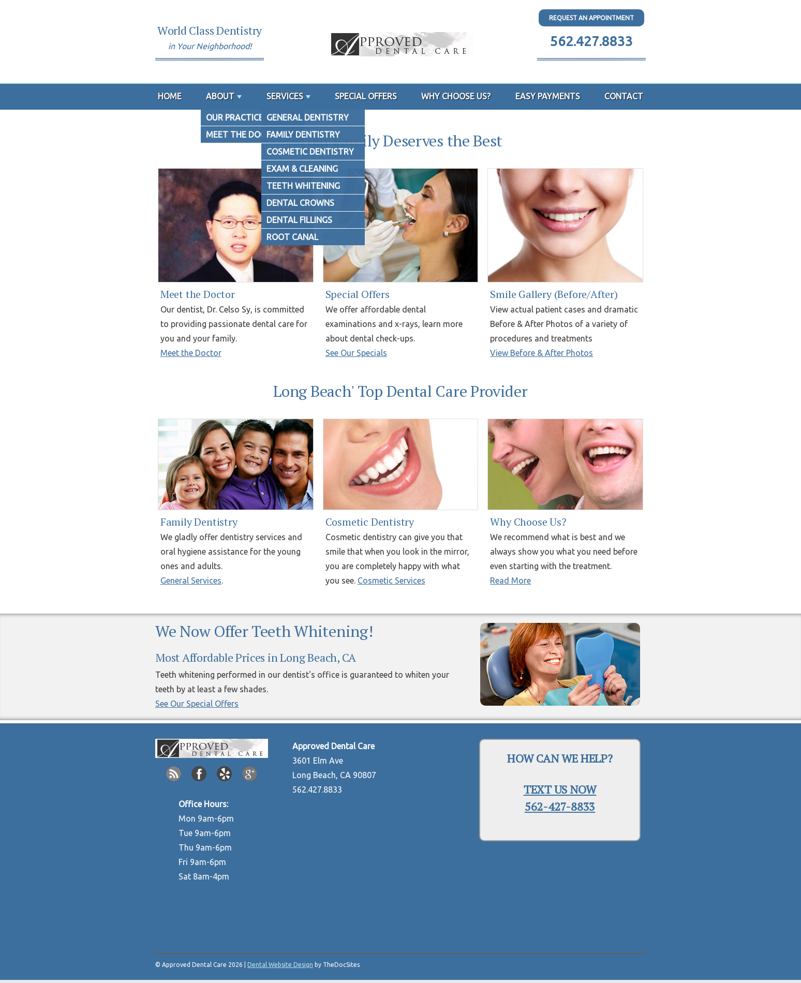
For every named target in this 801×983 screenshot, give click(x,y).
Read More (510, 580)
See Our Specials (356, 353)
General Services (190, 580)
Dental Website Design (280, 964)
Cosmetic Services (391, 580)
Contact (623, 96)
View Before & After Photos (541, 353)
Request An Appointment (591, 17)
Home (170, 96)
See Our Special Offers (197, 703)
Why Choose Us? (456, 96)
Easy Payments (547, 96)
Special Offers (366, 96)
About (220, 96)
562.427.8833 (591, 41)
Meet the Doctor (190, 353)
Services (284, 96)
